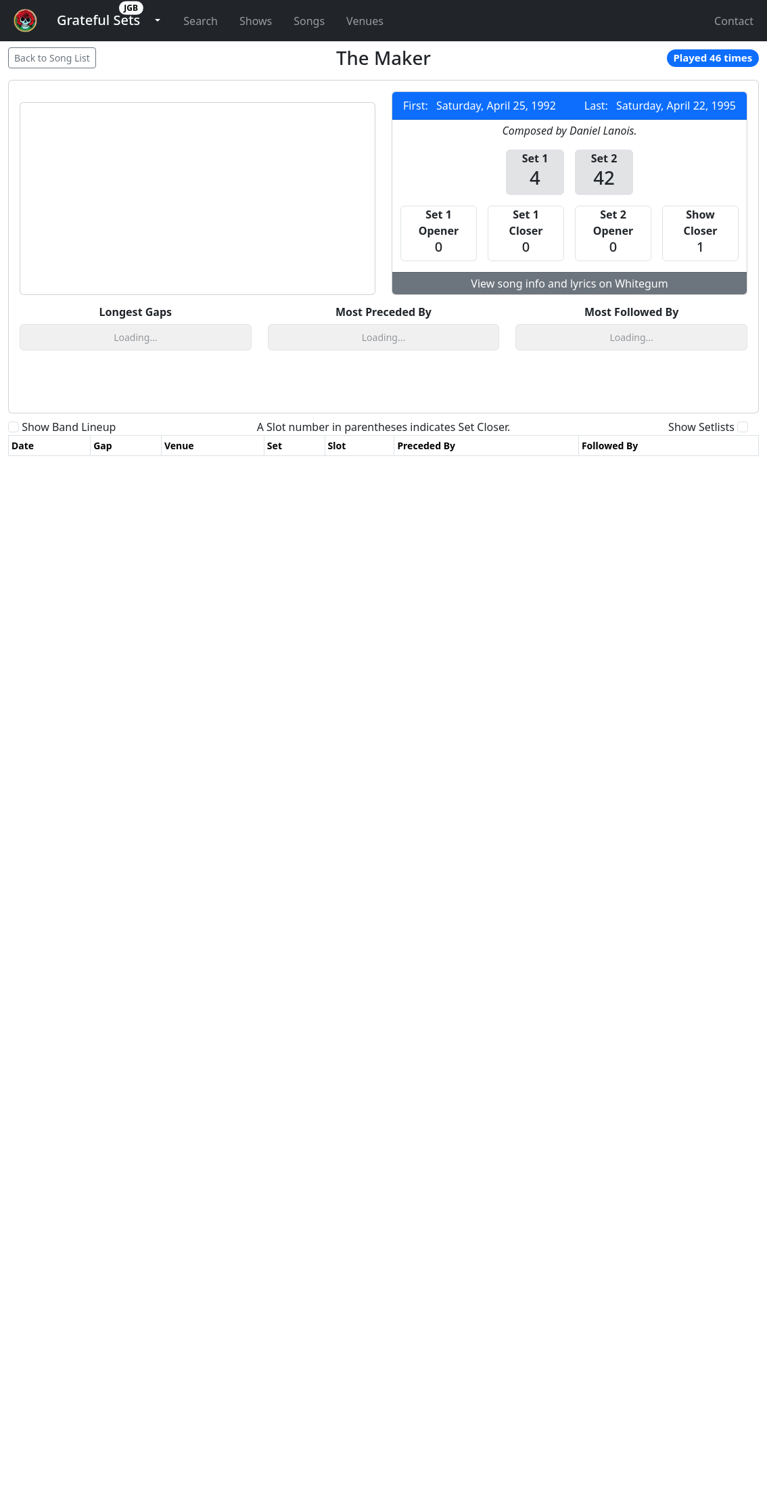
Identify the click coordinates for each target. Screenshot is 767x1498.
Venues (365, 21)
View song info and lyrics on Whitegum (569, 283)
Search (200, 21)
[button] (98, 20)
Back (52, 58)
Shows (255, 21)
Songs (309, 21)
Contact (733, 21)
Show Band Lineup (69, 529)
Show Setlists (701, 529)
